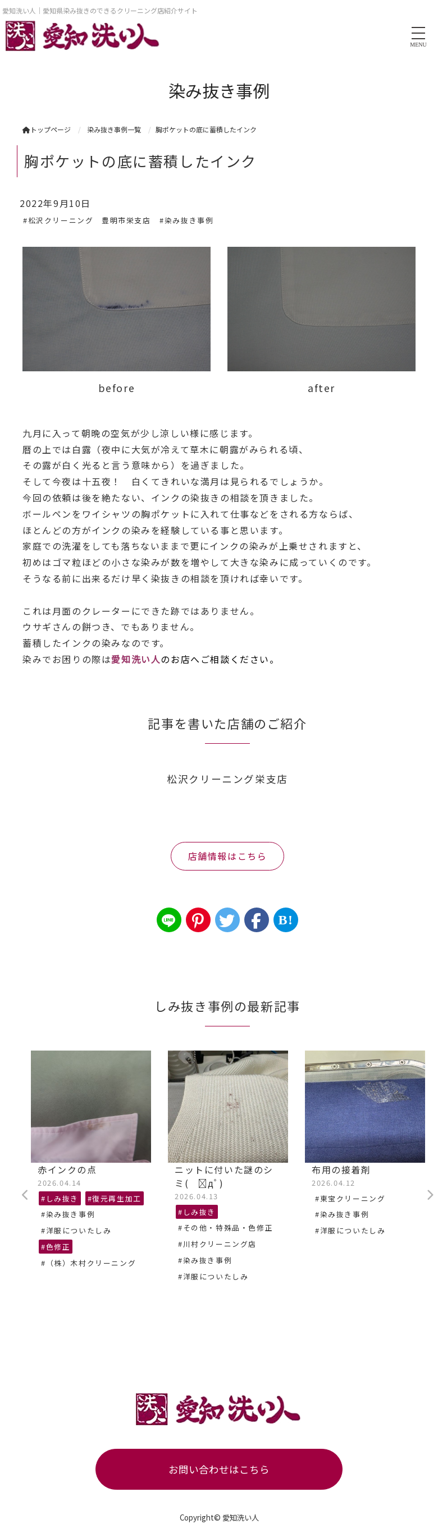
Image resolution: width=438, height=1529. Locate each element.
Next (429, 1195)
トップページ (46, 129)
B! (285, 920)
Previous (25, 1195)
